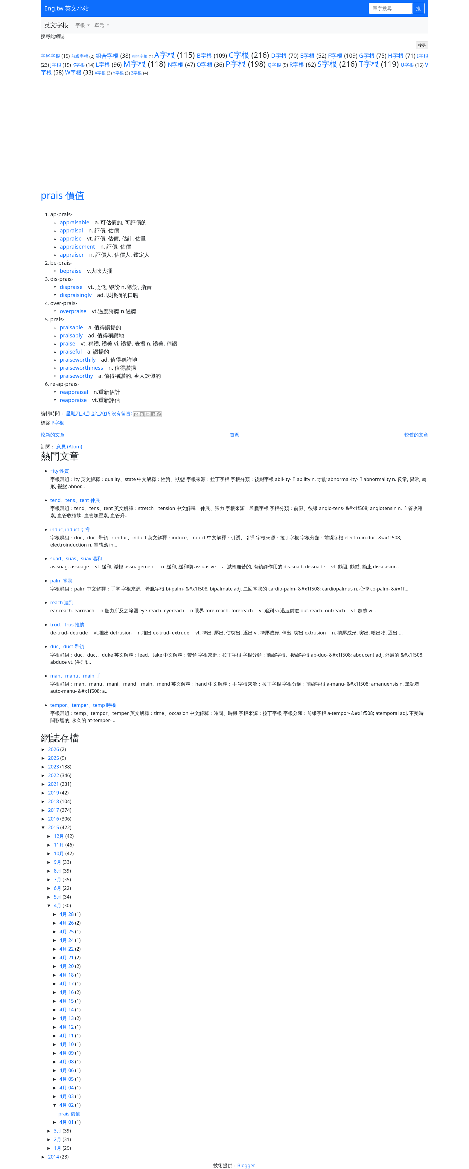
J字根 (55, 65)
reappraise (73, 400)
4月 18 (67, 975)
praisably (71, 335)
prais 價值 (62, 195)
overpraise (73, 311)
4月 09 (67, 1053)
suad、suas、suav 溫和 (76, 558)
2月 (58, 1139)
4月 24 (67, 940)
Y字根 (118, 73)
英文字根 (56, 25)
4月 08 (67, 1061)
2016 (54, 818)
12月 (59, 836)
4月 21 (67, 957)
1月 (58, 1148)
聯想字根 (140, 56)
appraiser (72, 254)
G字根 (367, 55)
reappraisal (74, 391)
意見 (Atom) (69, 446)
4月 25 (67, 931)
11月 (59, 844)
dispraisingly (76, 295)
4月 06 (67, 1070)
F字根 (335, 55)
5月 (58, 897)
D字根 (279, 55)
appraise (71, 238)
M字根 (134, 64)
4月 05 (67, 1079)
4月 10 (67, 1044)
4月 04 (67, 1087)
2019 (54, 792)
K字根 (78, 65)
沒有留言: (122, 413)
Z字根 (136, 73)
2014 (54, 1156)
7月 (58, 879)
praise (67, 343)
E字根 (307, 55)
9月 (58, 862)
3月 (58, 1130)
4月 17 (67, 983)
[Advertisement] (234, 132)
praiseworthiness (81, 367)
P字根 (236, 64)
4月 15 (67, 1001)
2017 (54, 810)
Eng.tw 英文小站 (66, 8)
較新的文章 (53, 434)
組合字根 (107, 55)
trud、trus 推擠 (67, 624)
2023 (54, 766)
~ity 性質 (59, 471)
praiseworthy (76, 375)
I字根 (422, 56)
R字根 (296, 64)
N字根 (176, 64)
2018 (54, 801)
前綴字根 (79, 56)
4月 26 (67, 923)
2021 (54, 784)
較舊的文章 (416, 434)
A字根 (164, 55)
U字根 (407, 65)
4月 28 (67, 914)
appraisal (71, 230)
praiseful (71, 351)
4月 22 (67, 949)
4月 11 (67, 1035)
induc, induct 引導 (70, 529)
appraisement (77, 246)
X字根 (100, 73)
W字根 (73, 72)
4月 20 (67, 966)
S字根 (327, 64)
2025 (54, 758)
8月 (58, 870)
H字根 (396, 55)
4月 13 (67, 1018)
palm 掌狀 (61, 580)
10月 (59, 853)
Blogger (245, 1165)
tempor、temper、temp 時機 (83, 705)
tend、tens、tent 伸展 (75, 500)
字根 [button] (80, 25)
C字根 (239, 55)
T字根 (369, 64)
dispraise (71, 286)
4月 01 (67, 1122)
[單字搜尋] (390, 8)
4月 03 (67, 1096)
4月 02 (67, 1105)
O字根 (204, 64)
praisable (71, 327)
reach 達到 (62, 602)
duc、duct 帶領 (67, 646)
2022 (54, 775)
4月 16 (67, 992)
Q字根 (274, 65)
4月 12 (67, 1027)
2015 (54, 827)
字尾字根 (50, 56)
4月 (58, 905)
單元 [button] (100, 25)
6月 (58, 888)
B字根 (204, 55)
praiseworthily (78, 359)
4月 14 (67, 1009)
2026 (54, 749)
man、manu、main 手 (75, 675)
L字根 (103, 64)
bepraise (71, 270)
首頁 (234, 434)
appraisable (74, 222)
